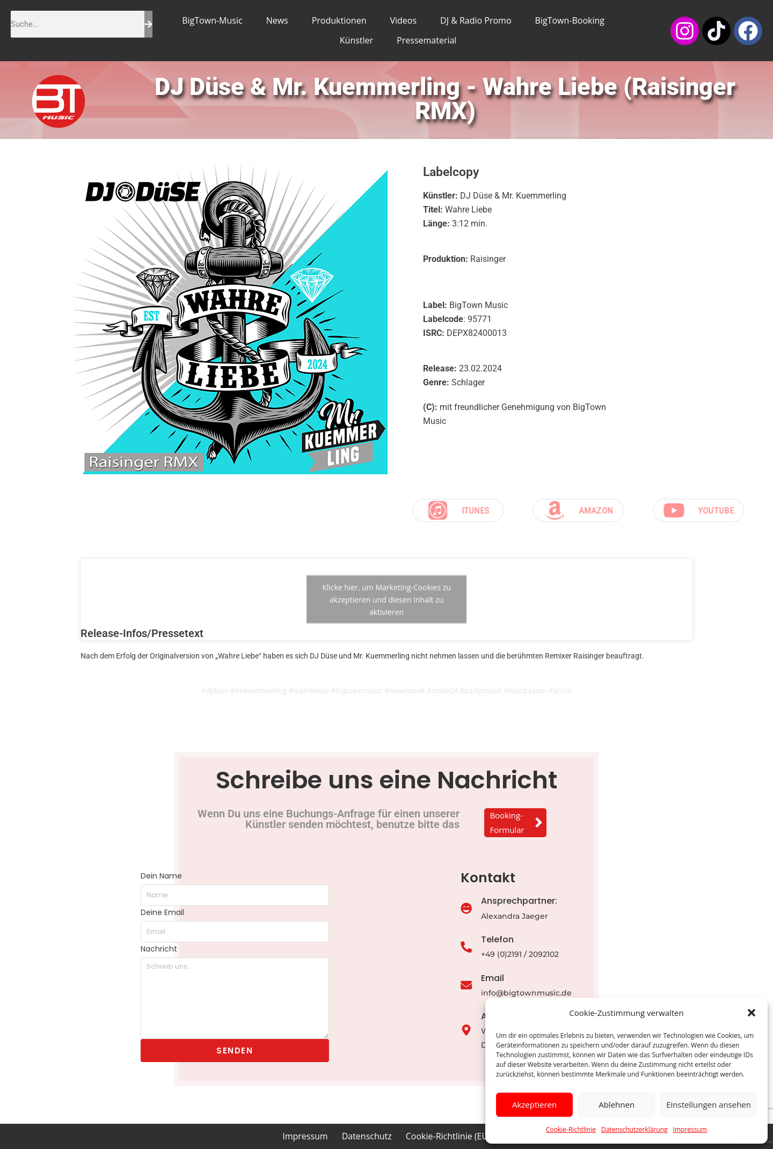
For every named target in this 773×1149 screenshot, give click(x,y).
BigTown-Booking (569, 20)
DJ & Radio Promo (475, 20)
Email (556, 978)
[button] (751, 1012)
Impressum (690, 1129)
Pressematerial (426, 40)
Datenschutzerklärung (634, 1129)
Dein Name (87, 875)
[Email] (530, 985)
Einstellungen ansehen (708, 1104)
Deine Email (89, 912)
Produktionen (339, 20)
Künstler (356, 40)
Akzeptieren (534, 1104)
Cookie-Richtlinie (571, 1129)
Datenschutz (367, 1136)
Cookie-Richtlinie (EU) (448, 1136)
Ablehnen (617, 1104)
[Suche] (148, 24)
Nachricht (85, 948)
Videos (403, 20)
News (277, 20)
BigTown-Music (212, 20)
